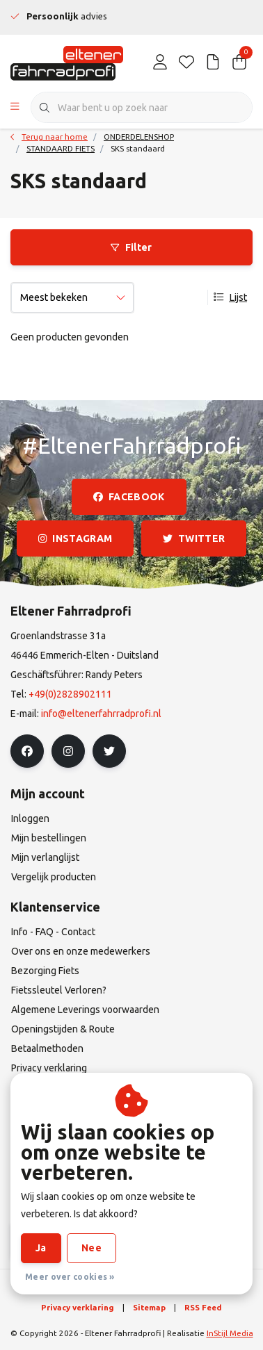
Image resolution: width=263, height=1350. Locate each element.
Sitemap (149, 1307)
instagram (75, 538)
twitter (194, 538)
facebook (129, 496)
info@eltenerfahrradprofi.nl (101, 713)
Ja (41, 1247)
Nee (91, 1247)
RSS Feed (203, 1307)
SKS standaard (138, 148)
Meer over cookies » (70, 1276)
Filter (131, 247)
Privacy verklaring (77, 1307)
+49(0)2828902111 (70, 694)
